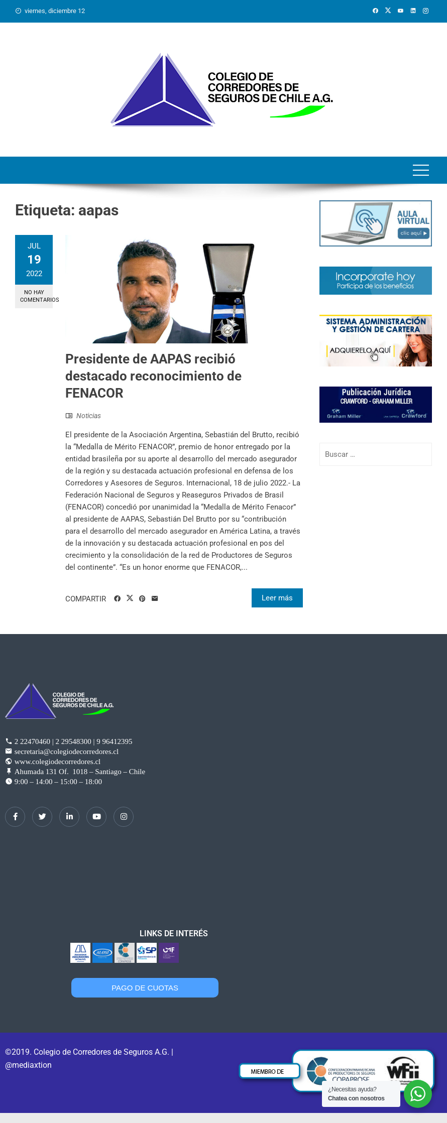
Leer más (277, 597)
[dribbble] (96, 817)
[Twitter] (42, 817)
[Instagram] (124, 817)
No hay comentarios (36, 296)
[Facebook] (15, 817)
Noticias (88, 416)
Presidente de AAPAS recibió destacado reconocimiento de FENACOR (153, 376)
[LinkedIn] (69, 817)
